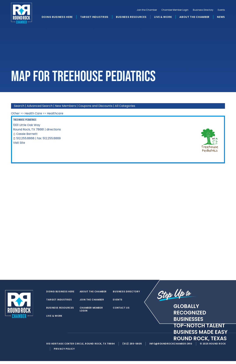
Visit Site (19, 143)
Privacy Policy (64, 351)
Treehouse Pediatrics (24, 120)
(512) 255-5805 (132, 346)
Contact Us (121, 299)
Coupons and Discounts (95, 106)
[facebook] (56, 336)
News (221, 17)
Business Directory (203, 10)
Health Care (33, 113)
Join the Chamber (147, 10)
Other (15, 113)
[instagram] (63, 336)
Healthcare (55, 113)
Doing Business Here (57, 17)
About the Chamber (194, 17)
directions (53, 129)
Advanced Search (40, 106)
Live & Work (163, 17)
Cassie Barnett (27, 134)
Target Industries (94, 17)
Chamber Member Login (174, 10)
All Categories (125, 106)
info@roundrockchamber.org (171, 346)
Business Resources (131, 17)
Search (19, 106)
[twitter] (49, 336)
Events (221, 10)
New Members (65, 106)
